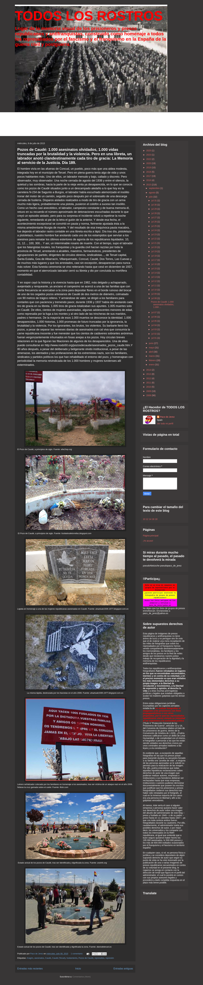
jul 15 (154, 268)
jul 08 (154, 298)
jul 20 (154, 247)
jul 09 (154, 294)
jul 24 (154, 230)
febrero (152, 360)
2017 (149, 176)
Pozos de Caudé (85, 958)
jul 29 (154, 209)
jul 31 (154, 200)
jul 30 (154, 204)
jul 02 (154, 333)
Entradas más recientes (30, 968)
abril (151, 352)
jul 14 (154, 272)
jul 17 (154, 260)
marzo (152, 356)
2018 (149, 172)
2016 (149, 180)
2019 (149, 167)
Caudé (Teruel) (58, 958)
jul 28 (154, 213)
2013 (149, 374)
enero (152, 364)
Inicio (78, 968)
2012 (149, 378)
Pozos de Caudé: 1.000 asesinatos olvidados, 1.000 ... (162, 304)
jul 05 (154, 321)
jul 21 (154, 243)
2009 (149, 391)
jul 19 (154, 251)
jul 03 (154, 329)
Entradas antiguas (123, 968)
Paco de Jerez (167, 417)
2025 (149, 150)
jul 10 (154, 289)
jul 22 (154, 238)
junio (151, 343)
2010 (149, 387)
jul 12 (154, 281)
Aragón (30, 958)
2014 (149, 370)
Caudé (48, 958)
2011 (149, 382)
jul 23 (154, 234)
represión (109, 958)
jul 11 (154, 285)
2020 (149, 163)
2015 (149, 184)
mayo (152, 347)
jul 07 (154, 312)
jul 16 (154, 264)
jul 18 (154, 255)
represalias (100, 958)
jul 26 (154, 221)
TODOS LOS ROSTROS (89, 15)
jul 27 (154, 217)
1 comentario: (77, 953)
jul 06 (154, 317)
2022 (149, 159)
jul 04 (154, 325)
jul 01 (154, 338)
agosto (152, 192)
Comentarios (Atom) (82, 977)
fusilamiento (72, 958)
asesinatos (39, 958)
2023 (149, 154)
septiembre (154, 188)
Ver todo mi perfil (165, 423)
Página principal (150, 535)
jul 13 (154, 277)
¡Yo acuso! (148, 541)
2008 (149, 395)
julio (151, 197)
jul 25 (154, 226)
